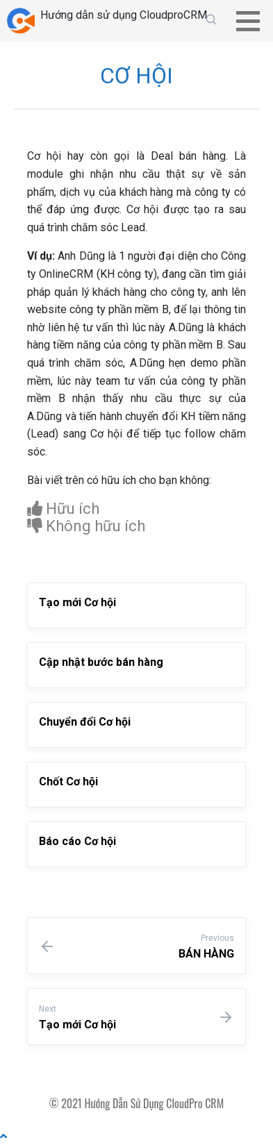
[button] (253, 21)
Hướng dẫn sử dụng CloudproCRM (123, 15)
